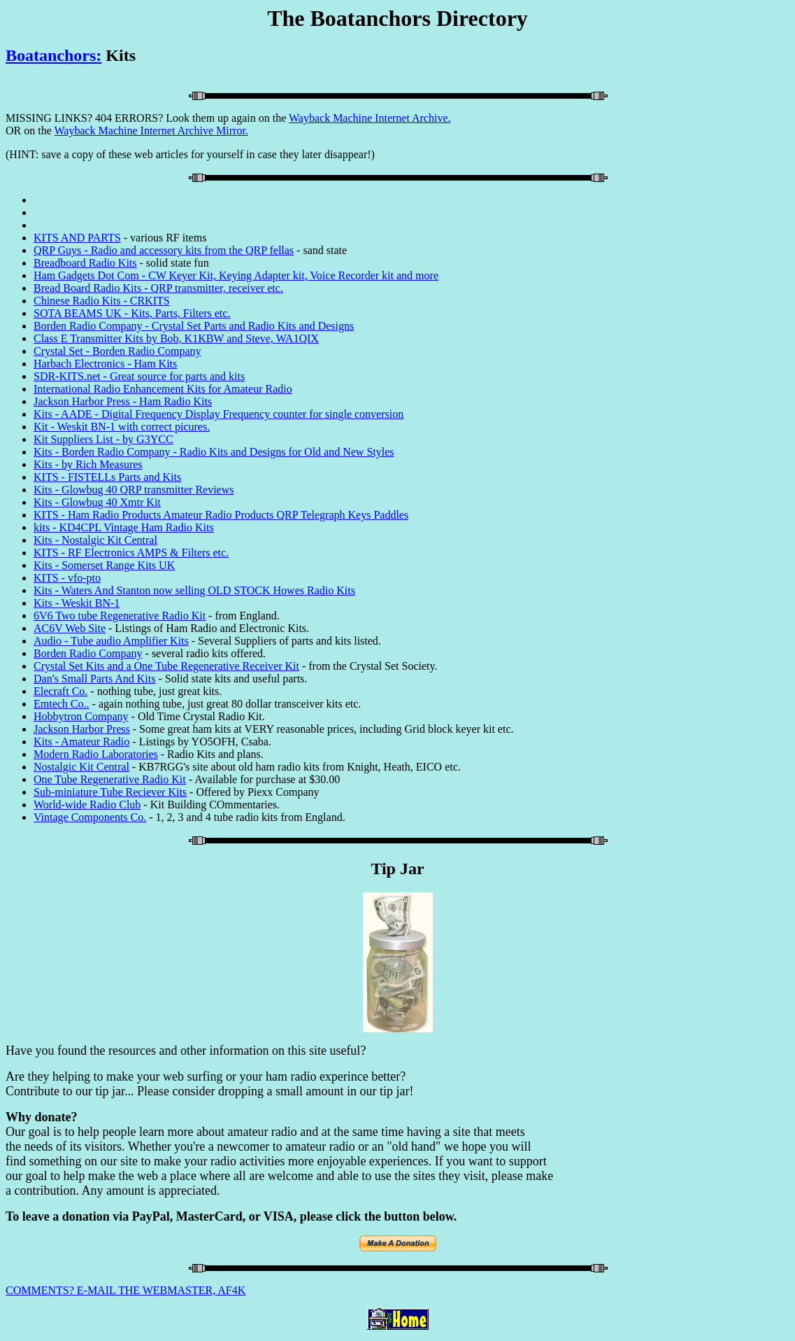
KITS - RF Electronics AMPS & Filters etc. (131, 553)
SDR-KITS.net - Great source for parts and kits (139, 376)
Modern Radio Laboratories (96, 754)
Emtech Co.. (61, 704)
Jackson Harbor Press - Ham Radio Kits (123, 401)
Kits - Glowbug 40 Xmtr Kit (97, 502)
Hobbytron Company (81, 716)
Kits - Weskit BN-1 (77, 603)
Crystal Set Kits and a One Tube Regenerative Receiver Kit (166, 666)
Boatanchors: (53, 55)
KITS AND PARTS (77, 238)
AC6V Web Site (70, 628)
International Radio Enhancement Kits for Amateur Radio (163, 389)
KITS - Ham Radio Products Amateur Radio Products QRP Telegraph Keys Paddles (221, 515)
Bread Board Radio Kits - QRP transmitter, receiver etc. (158, 288)
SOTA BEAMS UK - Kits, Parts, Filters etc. (132, 313)
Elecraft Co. (60, 691)
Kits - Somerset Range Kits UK (104, 565)
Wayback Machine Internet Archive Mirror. (151, 130)
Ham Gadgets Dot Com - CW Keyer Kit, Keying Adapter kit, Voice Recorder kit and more (236, 275)
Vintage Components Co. (90, 817)
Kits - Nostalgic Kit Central (95, 540)
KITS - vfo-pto (67, 578)
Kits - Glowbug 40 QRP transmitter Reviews (134, 490)
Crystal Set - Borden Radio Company (117, 351)
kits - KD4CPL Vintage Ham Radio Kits (124, 527)
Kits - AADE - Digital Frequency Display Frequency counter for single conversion (218, 414)
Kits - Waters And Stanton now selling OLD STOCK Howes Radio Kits (194, 590)
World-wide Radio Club (87, 804)
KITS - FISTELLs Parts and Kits (107, 477)
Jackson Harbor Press (82, 729)
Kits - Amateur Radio (81, 741)
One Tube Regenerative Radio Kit (110, 779)
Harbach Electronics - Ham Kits (105, 364)
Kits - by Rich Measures (88, 464)
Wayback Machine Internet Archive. (370, 118)
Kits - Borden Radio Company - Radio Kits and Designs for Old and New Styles (214, 452)
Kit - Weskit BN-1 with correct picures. (122, 427)
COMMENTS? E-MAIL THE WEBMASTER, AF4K (125, 1290)
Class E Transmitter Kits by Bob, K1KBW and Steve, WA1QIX (176, 338)
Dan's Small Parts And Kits (94, 678)
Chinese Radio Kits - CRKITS (102, 301)
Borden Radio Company (88, 653)
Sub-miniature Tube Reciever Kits (110, 792)
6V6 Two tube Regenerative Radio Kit (120, 616)
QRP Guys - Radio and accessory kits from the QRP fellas (164, 250)
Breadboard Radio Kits (85, 263)
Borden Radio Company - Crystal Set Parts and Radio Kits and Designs (194, 326)
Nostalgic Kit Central (81, 767)
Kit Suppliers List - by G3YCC (103, 439)
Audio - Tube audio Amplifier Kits (111, 641)
